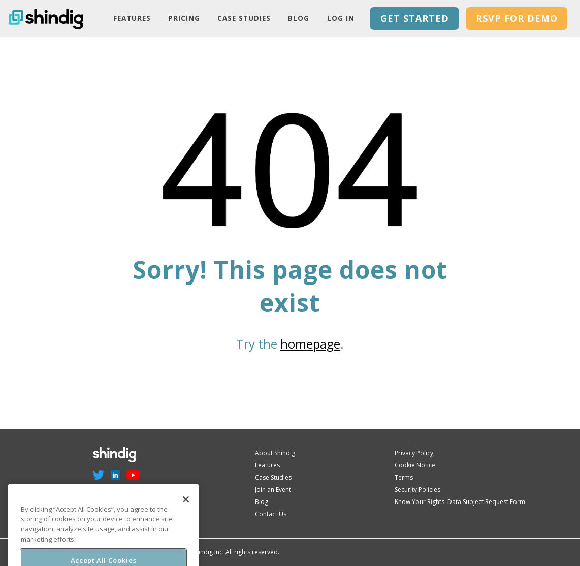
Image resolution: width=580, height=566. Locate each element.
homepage (310, 343)
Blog (298, 18)
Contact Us (270, 514)
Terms (404, 477)
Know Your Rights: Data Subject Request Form (460, 501)
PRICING (184, 18)
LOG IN (341, 18)
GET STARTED (414, 18)
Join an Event (273, 489)
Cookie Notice (415, 465)
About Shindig (275, 453)
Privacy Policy (414, 453)
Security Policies (417, 489)
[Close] (186, 507)
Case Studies (244, 18)
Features (132, 18)
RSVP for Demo (517, 18)
